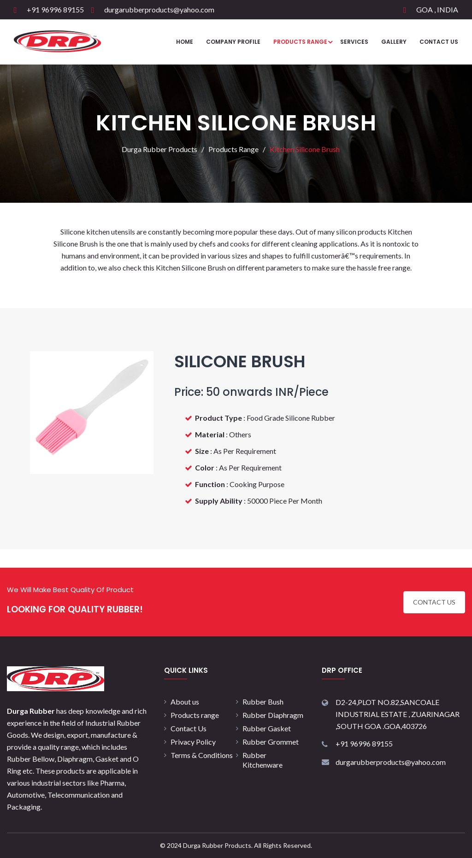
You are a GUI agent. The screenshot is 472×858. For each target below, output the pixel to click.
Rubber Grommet (270, 741)
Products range (195, 715)
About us (185, 701)
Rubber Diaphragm (272, 715)
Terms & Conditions (202, 755)
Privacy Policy (193, 741)
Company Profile (233, 42)
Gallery (394, 42)
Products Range (300, 42)
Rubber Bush (262, 701)
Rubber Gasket (266, 728)
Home (184, 42)
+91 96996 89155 (55, 9)
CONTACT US (434, 602)
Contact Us (438, 42)
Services (354, 42)
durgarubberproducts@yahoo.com (159, 9)
